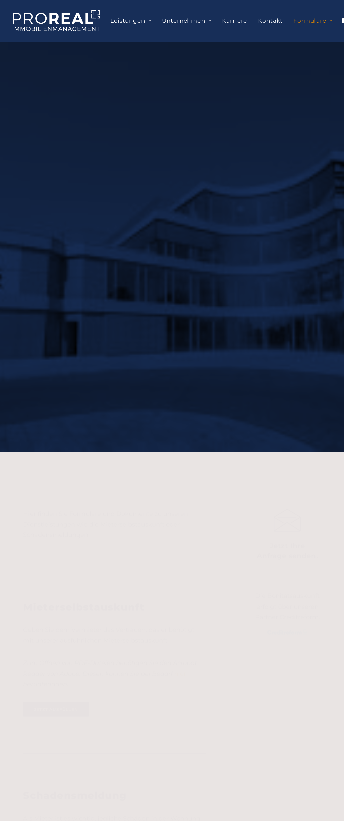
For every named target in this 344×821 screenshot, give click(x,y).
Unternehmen (186, 20)
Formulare (312, 20)
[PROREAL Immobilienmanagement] (56, 21)
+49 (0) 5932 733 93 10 (65, 759)
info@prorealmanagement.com (69, 779)
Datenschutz (303, 672)
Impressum (301, 694)
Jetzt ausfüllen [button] (56, 386)
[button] (287, 205)
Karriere (234, 20)
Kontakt (270, 20)
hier (180, 351)
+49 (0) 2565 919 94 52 (166, 749)
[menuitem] (131, 21)
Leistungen (130, 20)
